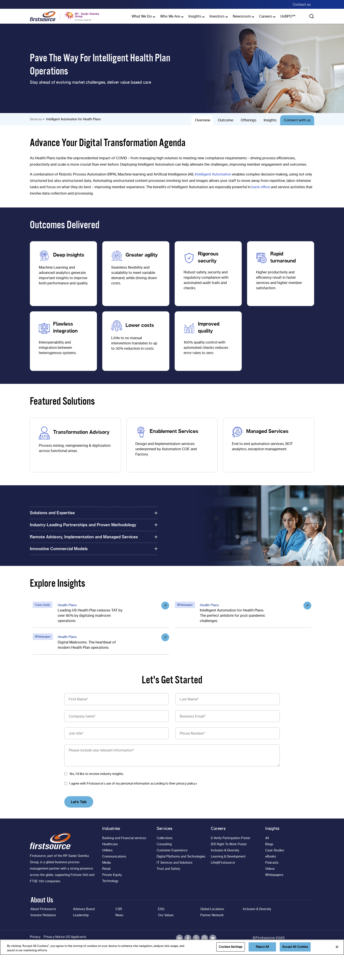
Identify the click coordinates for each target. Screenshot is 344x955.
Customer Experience (172, 850)
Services (36, 119)
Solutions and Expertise (94, 512)
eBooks (270, 856)
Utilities (107, 850)
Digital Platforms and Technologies (181, 856)
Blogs (269, 844)
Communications (114, 856)
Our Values (166, 915)
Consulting (164, 844)
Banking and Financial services (124, 838)
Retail (106, 869)
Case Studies (274, 850)
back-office (260, 187)
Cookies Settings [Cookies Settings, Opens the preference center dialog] (230, 946)
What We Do (142, 16)
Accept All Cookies (295, 946)
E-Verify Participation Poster (230, 838)
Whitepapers (274, 875)
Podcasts (271, 863)
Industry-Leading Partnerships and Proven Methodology (94, 524)
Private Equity (112, 875)
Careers (265, 16)
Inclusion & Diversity (225, 850)
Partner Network (212, 915)
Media (106, 863)
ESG (161, 909)
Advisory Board (84, 909)
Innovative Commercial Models (94, 548)
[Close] (337, 947)
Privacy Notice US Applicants (65, 937)
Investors (217, 16)
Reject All (262, 946)
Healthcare (110, 844)
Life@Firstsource (223, 863)
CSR (118, 909)
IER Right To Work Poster (229, 844)
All (267, 838)
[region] (172, 947)
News (119, 915)
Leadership (81, 915)
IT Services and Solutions (174, 863)
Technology (110, 881)
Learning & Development (228, 856)
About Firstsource (43, 909)
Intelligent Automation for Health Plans (73, 119)
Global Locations (212, 909)
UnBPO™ (287, 16)
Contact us (302, 4)
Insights (194, 16)
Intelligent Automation (213, 174)
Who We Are (170, 16)
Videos (270, 869)
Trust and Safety (168, 869)
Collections (164, 838)
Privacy (35, 937)
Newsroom (242, 16)
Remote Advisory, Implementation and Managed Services (94, 536)
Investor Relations (43, 915)
